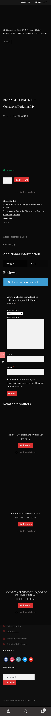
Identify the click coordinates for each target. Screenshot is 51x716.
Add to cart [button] (25, 445)
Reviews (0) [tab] (9, 244)
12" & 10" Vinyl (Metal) (31, 30)
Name (11, 354)
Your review (14, 317)
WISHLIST (41, 2)
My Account (8, 711)
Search (25, 711)
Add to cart (22, 179)
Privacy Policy (14, 626)
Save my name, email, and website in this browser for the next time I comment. (25, 383)
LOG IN (25, 2)
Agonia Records (16, 211)
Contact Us (13, 631)
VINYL (17, 30)
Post (6, 222)
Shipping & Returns (17, 644)
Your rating (13, 310)
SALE (39, 204)
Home (9, 30)
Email (10, 366)
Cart (40, 709)
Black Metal (30, 211)
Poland (16, 214)
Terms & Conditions (17, 638)
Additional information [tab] (15, 236)
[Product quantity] (7, 180)
